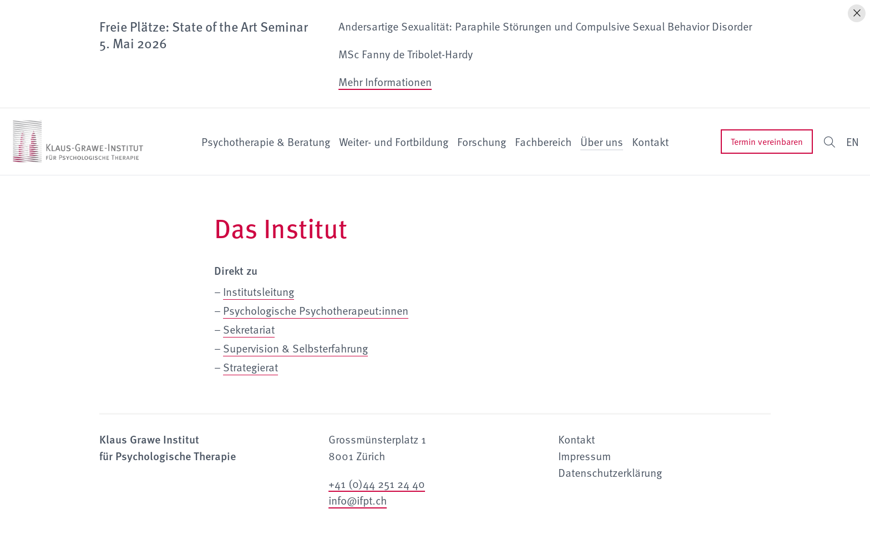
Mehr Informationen (385, 81)
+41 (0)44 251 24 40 (376, 483)
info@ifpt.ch (357, 500)
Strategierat (250, 367)
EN (852, 141)
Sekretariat (249, 329)
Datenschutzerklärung (610, 472)
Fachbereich (543, 141)
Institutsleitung (258, 291)
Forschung (481, 141)
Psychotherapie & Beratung (265, 141)
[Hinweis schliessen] (857, 13)
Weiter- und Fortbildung (393, 141)
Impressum (584, 455)
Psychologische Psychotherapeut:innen (315, 310)
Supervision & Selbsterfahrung (295, 348)
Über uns (601, 141)
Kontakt (650, 141)
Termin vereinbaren (767, 141)
